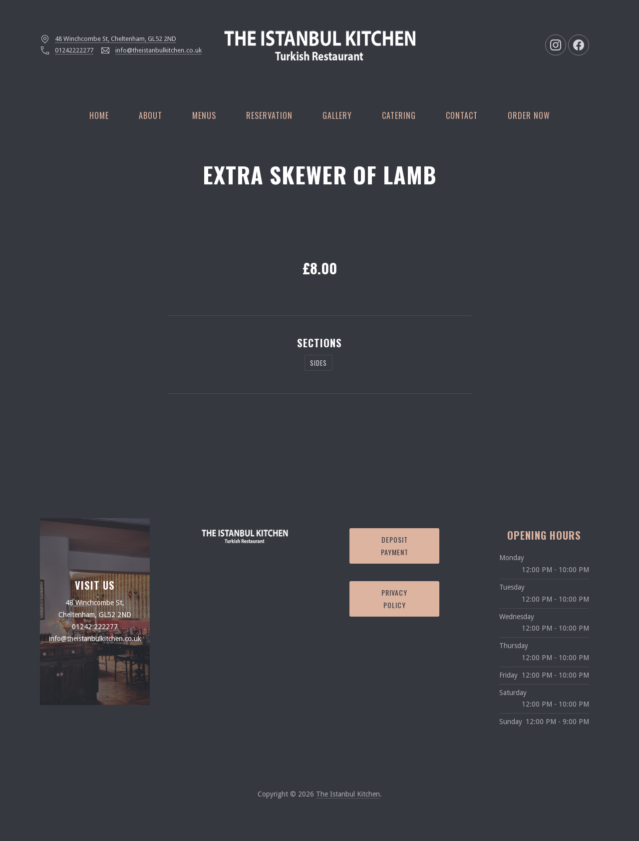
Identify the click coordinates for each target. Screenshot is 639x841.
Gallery (337, 115)
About (150, 115)
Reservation (269, 115)
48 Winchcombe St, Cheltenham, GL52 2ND (115, 38)
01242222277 (74, 50)
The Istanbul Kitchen (348, 794)
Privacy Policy (394, 598)
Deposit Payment (394, 545)
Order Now (529, 115)
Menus (204, 115)
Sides (318, 363)
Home (99, 115)
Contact (462, 115)
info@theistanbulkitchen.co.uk (158, 50)
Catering (399, 115)
